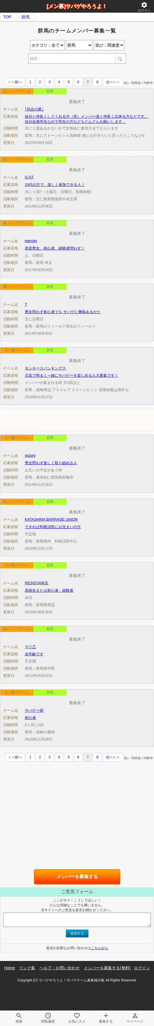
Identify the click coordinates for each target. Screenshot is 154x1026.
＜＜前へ (15, 82)
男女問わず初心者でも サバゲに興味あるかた (63, 312)
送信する (77, 933)
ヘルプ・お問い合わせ (59, 968)
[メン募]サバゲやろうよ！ (77, 6)
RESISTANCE (36, 583)
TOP (7, 17)
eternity (31, 241)
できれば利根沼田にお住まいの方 (53, 527)
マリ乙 (30, 647)
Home (9, 968)
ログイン (144, 6)
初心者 (30, 717)
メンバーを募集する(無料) (107, 968)
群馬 (26, 17)
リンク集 (27, 968)
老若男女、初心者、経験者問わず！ (55, 248)
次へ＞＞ (113, 82)
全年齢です (34, 654)
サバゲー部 (34, 710)
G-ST (29, 177)
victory (30, 455)
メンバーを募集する (77, 876)
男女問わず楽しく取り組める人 (51, 463)
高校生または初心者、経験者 (49, 590)
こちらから (99, 948)
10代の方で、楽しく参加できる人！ (55, 184)
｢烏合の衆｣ (34, 109)
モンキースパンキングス (45, 368)
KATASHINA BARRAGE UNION (51, 519)
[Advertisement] (67, 71)
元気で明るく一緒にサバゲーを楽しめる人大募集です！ (71, 375)
